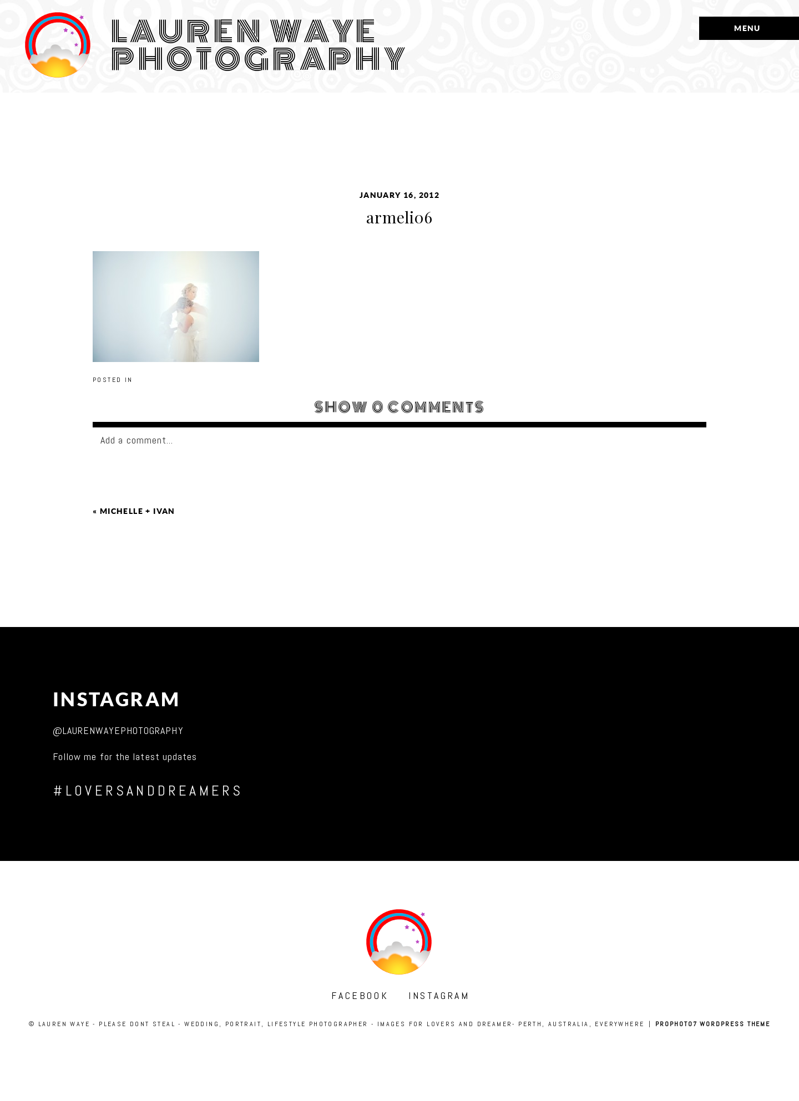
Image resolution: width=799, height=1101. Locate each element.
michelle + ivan (137, 511)
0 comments (400, 407)
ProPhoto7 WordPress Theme (712, 1024)
